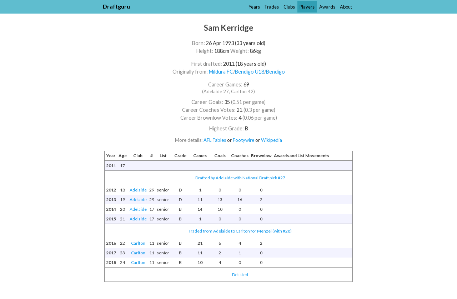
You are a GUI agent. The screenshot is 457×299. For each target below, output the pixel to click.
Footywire (243, 140)
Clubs (289, 7)
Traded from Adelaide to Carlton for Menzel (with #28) (240, 231)
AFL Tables (215, 140)
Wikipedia (271, 140)
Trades (271, 7)
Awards (327, 7)
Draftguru (116, 6)
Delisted (240, 274)
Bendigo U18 (249, 72)
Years (254, 7)
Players (307, 7)
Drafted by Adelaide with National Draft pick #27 (240, 177)
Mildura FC (221, 72)
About (346, 7)
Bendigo (275, 72)
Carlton (138, 243)
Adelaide (138, 190)
